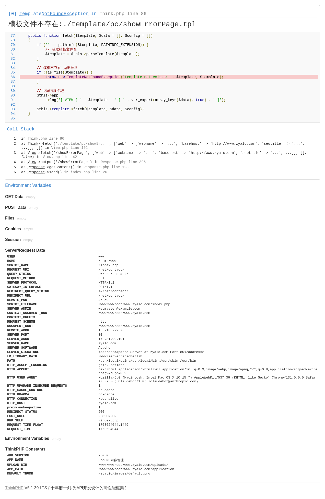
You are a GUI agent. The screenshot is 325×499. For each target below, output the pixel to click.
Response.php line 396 (123, 162)
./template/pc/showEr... (82, 144)
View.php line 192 (69, 148)
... (170, 144)
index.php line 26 (89, 172)
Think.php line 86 (122, 13)
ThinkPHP (14, 488)
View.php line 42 (60, 157)
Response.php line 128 (106, 167)
